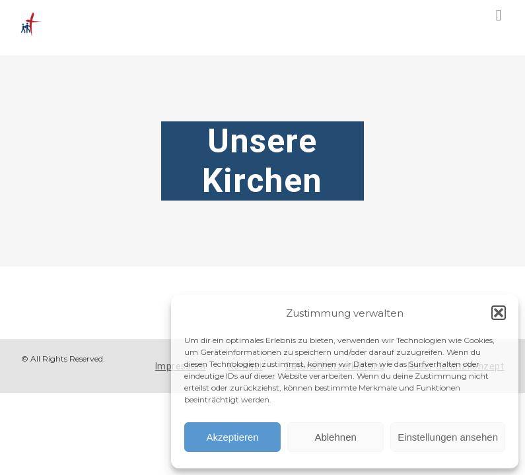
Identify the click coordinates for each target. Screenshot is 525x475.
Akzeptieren (232, 437)
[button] (498, 312)
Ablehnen (335, 437)
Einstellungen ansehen (448, 437)
